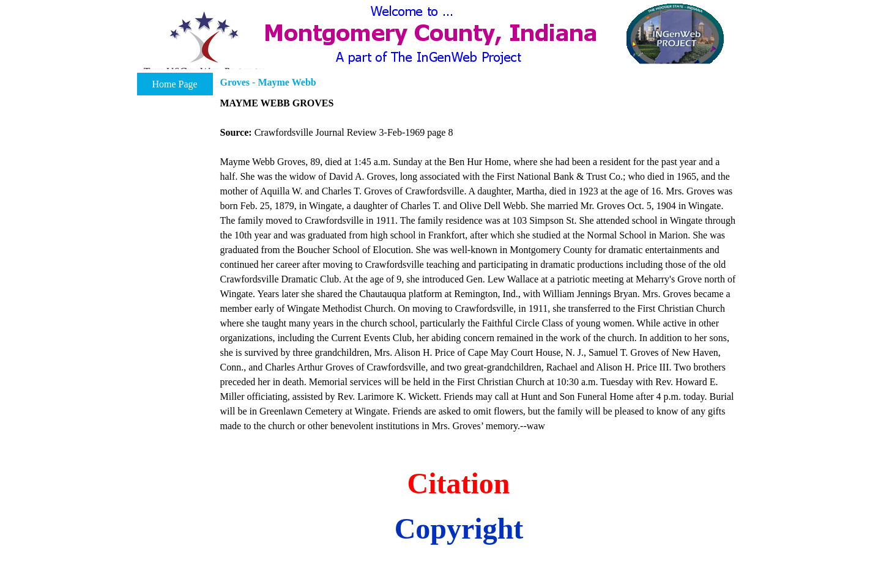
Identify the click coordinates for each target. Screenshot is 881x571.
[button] (204, 44)
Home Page (174, 84)
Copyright (459, 528)
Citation (458, 483)
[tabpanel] (479, 264)
